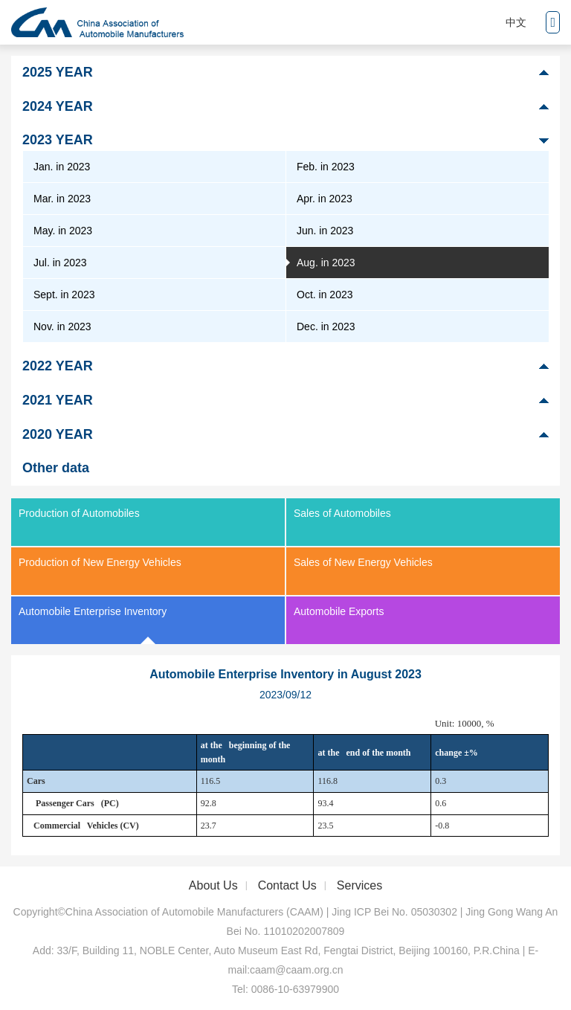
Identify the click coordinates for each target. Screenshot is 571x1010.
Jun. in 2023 (325, 231)
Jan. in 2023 (61, 167)
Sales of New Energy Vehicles (363, 562)
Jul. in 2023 (60, 262)
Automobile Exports (339, 611)
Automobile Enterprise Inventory (93, 611)
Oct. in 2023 (325, 294)
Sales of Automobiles (342, 513)
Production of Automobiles (79, 513)
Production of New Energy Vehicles (100, 562)
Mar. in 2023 (62, 199)
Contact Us (287, 885)
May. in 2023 (62, 231)
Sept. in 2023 (64, 294)
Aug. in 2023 (326, 262)
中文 (516, 22)
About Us (213, 885)
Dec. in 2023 (326, 326)
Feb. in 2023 (326, 167)
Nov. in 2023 (62, 326)
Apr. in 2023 (324, 199)
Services (359, 885)
